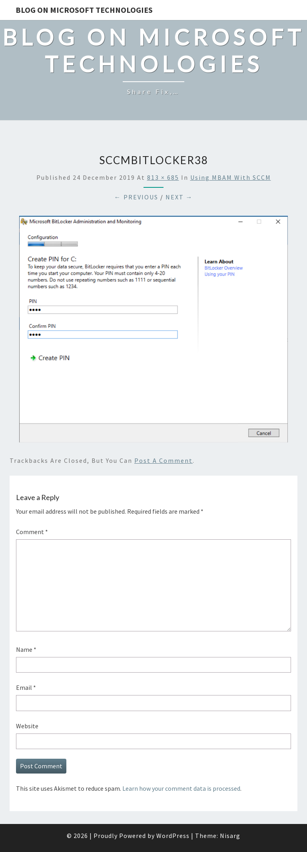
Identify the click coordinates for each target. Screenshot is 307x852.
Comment (32, 532)
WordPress (172, 836)
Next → (179, 197)
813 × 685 (163, 177)
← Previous (136, 197)
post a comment (163, 460)
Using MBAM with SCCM (230, 177)
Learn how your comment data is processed (181, 788)
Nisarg (230, 836)
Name (26, 649)
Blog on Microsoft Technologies (84, 10)
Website (27, 726)
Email (26, 687)
